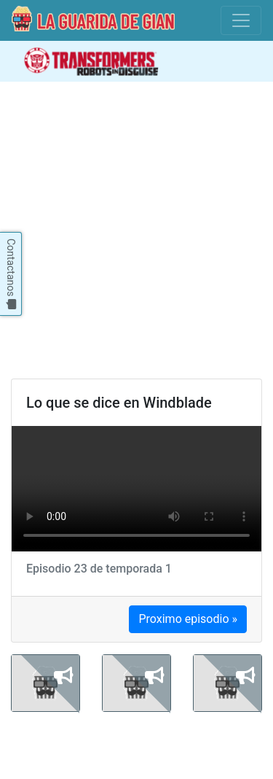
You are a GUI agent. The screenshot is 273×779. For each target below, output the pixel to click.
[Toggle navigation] (241, 20)
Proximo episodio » (187, 619)
